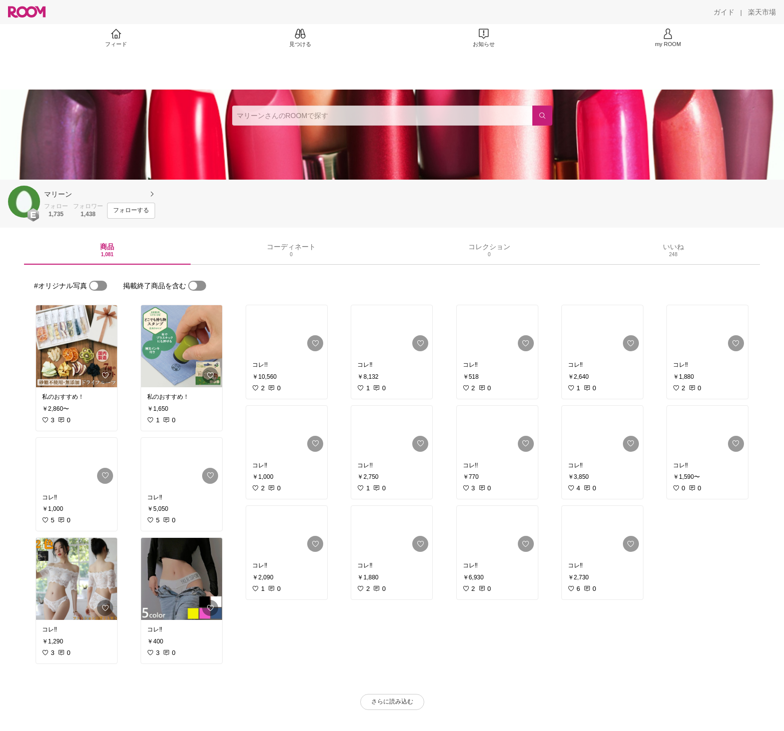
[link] (76, 346)
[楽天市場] (762, 12)
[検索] (542, 116)
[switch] (98, 286)
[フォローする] (131, 211)
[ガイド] (723, 12)
